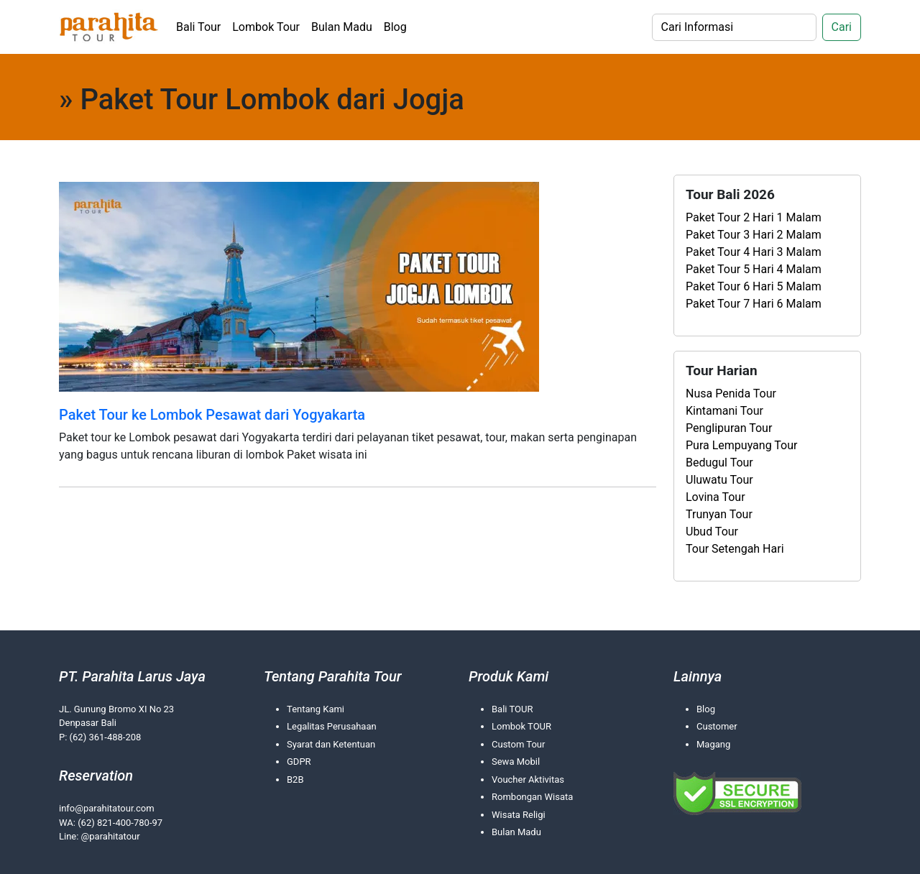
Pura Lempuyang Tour (741, 445)
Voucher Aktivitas (528, 779)
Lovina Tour (715, 497)
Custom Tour (518, 744)
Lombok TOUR (521, 726)
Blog (395, 27)
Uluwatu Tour (719, 480)
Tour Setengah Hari (735, 549)
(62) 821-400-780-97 (120, 822)
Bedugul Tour (719, 462)
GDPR (299, 761)
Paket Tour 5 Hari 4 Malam (754, 269)
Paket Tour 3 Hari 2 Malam (754, 235)
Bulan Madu (341, 27)
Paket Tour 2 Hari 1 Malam (754, 217)
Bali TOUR (512, 709)
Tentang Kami (315, 709)
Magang (713, 744)
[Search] (734, 27)
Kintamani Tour (724, 411)
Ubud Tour (712, 531)
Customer (716, 726)
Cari (842, 27)
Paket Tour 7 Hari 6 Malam (754, 303)
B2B (295, 779)
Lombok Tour (266, 27)
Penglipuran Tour (729, 428)
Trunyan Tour (719, 514)
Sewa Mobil (516, 761)
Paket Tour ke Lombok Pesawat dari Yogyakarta (212, 414)
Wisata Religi (519, 814)
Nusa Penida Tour (731, 393)
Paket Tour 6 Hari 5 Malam (754, 286)
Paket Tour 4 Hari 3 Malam (754, 252)
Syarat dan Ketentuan (331, 744)
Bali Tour (198, 27)
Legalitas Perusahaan (332, 726)
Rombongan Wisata (532, 796)
